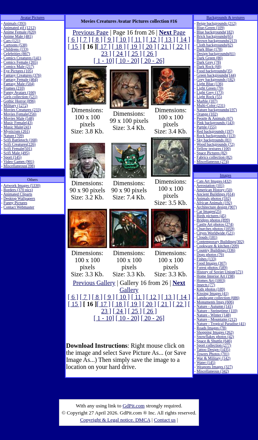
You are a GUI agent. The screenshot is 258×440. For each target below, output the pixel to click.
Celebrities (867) (17, 53)
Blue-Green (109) (211, 28)
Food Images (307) (212, 263)
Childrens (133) (16, 49)
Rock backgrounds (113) (216, 135)
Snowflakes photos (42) (215, 336)
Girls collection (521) (20, 97)
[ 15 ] (75, 46)
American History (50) (214, 190)
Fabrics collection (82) (214, 157)
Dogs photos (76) (210, 254)
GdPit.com (134, 406)
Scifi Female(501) (18, 148)
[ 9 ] (109, 39)
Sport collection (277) (214, 345)
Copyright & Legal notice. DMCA (115, 420)
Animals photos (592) (213, 198)
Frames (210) (14, 88)
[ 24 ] (120, 53)
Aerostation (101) (210, 185)
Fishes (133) (206, 259)
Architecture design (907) (216, 207)
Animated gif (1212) (19, 28)
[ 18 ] (119, 46)
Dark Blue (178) (210, 49)
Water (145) (206, 362)
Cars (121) (12, 40)
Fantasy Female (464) (21, 79)
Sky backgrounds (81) (214, 140)
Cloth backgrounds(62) (215, 45)
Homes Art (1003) (211, 280)
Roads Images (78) (212, 328)
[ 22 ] (179, 46)
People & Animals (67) (215, 118)
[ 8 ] (97, 39)
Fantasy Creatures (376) (22, 75)
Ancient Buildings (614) (215, 194)
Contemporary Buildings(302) (220, 241)
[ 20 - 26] (152, 60)
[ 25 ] (135, 53)
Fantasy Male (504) (19, 84)
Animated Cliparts (17, 194)
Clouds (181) (207, 237)
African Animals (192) (214, 203)
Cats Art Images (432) (214, 181)
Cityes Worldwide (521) (215, 233)
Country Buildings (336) (216, 250)
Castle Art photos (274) (215, 224)
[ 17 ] (104, 46)
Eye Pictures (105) (18, 71)
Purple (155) (206, 127)
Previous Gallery (94, 282)
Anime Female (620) (19, 32)
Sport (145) (13, 157)
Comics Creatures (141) (22, 58)
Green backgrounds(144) (216, 75)
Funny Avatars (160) (20, 92)
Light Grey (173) (210, 92)
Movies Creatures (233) (22, 110)
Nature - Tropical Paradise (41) (221, 323)
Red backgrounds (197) (215, 131)
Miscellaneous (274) (213, 161)
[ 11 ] (138, 39)
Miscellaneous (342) (213, 371)
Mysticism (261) (16, 131)
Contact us (164, 420)
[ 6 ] (73, 39)
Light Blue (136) (210, 84)
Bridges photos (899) (213, 220)
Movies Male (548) (19, 118)
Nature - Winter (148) (214, 315)
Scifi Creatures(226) (19, 144)
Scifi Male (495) (16, 153)
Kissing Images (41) (213, 293)
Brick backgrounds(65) (215, 36)
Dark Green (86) (210, 58)
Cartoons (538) (15, 45)
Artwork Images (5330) (21, 185)
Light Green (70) (210, 88)
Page (172, 32)
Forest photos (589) (212, 267)
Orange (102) (207, 114)
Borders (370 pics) (18, 190)
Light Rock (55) (209, 97)
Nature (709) (14, 135)
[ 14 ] (183, 39)
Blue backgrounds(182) (215, 32)
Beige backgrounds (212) (216, 23)
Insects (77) (206, 285)
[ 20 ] (149, 46)
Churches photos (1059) (215, 228)
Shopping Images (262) (215, 332)
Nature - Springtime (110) (217, 311)
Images (225, 175)
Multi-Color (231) (211, 105)
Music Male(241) (17, 127)
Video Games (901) (19, 161)
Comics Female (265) (21, 62)
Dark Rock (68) (209, 66)
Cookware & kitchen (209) (218, 246)
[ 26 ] (150, 53)
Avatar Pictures (32, 17)
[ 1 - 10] (104, 60)
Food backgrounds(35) (214, 71)
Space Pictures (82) (212, 153)
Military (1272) (16, 105)
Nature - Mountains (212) (217, 319)
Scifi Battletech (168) (20, 140)
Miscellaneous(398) (19, 166)
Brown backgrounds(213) (217, 40)
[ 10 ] (123, 39)
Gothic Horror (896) (19, 101)
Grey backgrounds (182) (216, 79)
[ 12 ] (153, 39)
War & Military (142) (213, 358)
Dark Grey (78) (209, 62)
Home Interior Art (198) (215, 276)
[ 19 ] (134, 46)
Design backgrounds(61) (216, 53)
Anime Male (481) (17, 36)
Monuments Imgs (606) (215, 302)
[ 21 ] (164, 46)
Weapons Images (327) (215, 367)
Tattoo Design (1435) (213, 349)
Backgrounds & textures (225, 17)
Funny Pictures (15, 203)
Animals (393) (14, 23)
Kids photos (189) (211, 289)
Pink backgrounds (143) (215, 122)
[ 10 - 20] (127, 60)
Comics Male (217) (19, 66)
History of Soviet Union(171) (220, 272)
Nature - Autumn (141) (215, 306)
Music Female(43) (18, 122)
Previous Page (91, 32)
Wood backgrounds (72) (215, 144)
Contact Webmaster (19, 207)
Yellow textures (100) (213, 148)
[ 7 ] (85, 39)
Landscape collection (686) (218, 298)
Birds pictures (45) (211, 216)
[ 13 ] (168, 39)
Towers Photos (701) (213, 354)
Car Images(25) (209, 211)
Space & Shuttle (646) (214, 341)
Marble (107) (207, 101)
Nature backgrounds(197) (217, 110)
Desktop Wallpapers (19, 198)
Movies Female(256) (20, 114)
